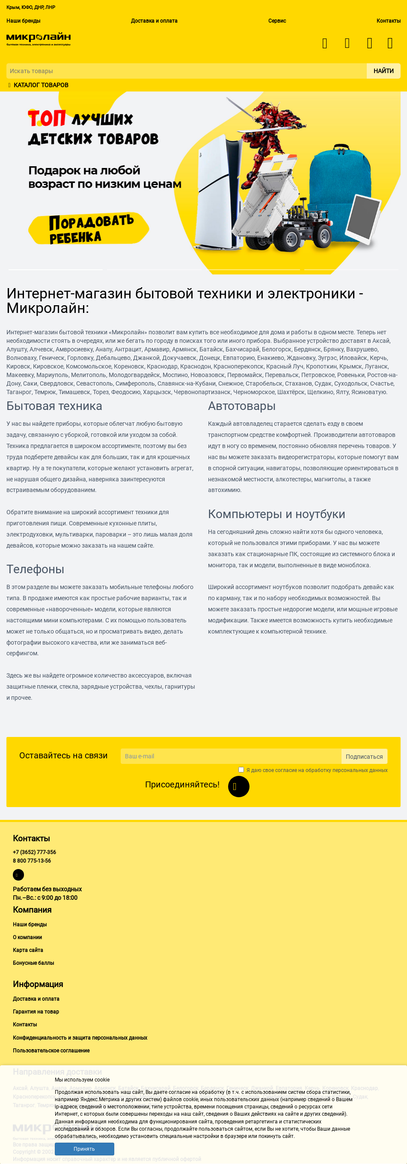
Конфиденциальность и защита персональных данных (80, 1038)
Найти (384, 71)
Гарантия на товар (36, 1012)
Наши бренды (23, 21)
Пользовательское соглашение (51, 1051)
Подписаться (364, 756)
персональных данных (360, 770)
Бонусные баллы (33, 963)
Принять (84, 1149)
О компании (27, 937)
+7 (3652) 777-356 (34, 852)
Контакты (389, 21)
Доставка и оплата (154, 21)
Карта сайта (28, 950)
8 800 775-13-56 (32, 861)
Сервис (277, 21)
